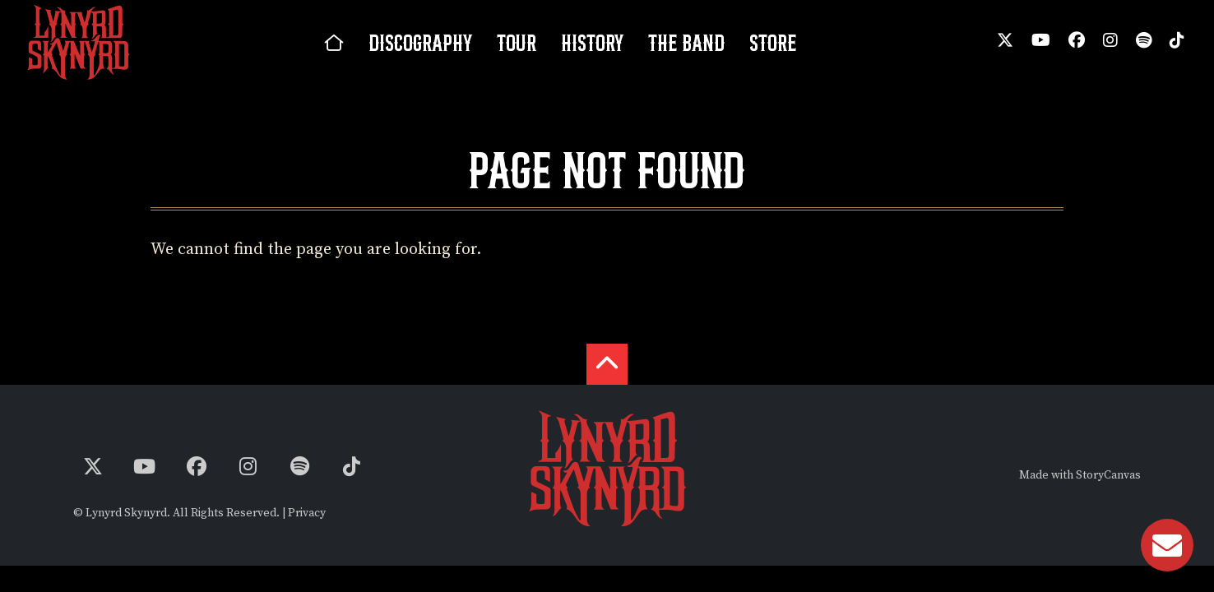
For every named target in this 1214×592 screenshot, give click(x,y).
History (592, 43)
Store (772, 43)
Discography (420, 43)
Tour (516, 43)
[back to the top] (607, 364)
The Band (686, 43)
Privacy (307, 513)
